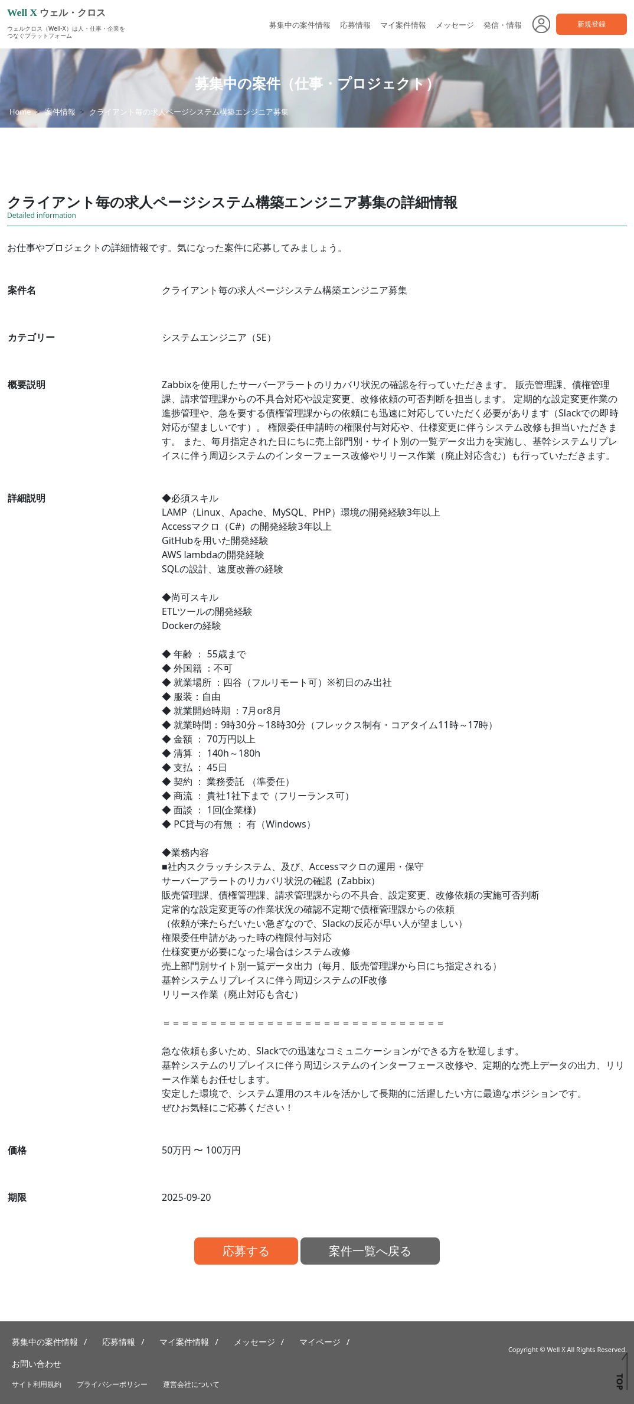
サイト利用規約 (36, 1384)
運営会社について (191, 1384)
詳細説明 (26, 497)
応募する (246, 1251)
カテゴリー (31, 337)
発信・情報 (502, 24)
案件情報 (60, 111)
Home (20, 111)
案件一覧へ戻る (370, 1251)
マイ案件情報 (403, 24)
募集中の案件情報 (300, 24)
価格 (17, 1150)
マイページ (320, 1341)
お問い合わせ (36, 1363)
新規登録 (591, 24)
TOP (619, 1381)
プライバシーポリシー (112, 1384)
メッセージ (455, 24)
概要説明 (26, 384)
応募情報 (355, 24)
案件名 (22, 290)
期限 (17, 1197)
